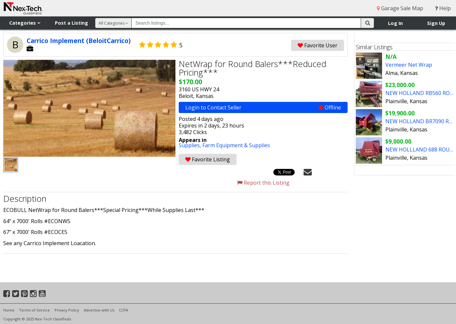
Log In (395, 23)
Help (443, 8)
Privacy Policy (67, 310)
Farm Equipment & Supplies (236, 145)
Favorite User (317, 45)
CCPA (123, 310)
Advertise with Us (99, 310)
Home (8, 310)
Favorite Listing (207, 159)
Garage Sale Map (400, 8)
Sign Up (436, 23)
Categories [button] (24, 23)
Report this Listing (263, 182)
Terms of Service (34, 310)
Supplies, (190, 145)
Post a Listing (71, 23)
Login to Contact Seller (263, 107)
